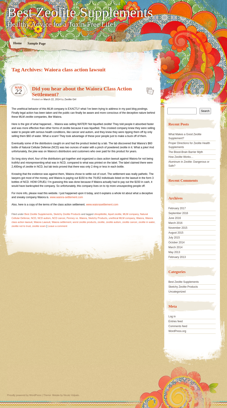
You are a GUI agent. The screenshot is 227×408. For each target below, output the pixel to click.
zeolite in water (147, 222)
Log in (172, 316)
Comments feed (177, 326)
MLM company (131, 214)
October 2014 (176, 242)
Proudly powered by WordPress (24, 395)
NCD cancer (58, 218)
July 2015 (174, 237)
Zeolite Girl (70, 99)
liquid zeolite (114, 214)
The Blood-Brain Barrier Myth (185, 152)
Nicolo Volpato (71, 395)
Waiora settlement (61, 222)
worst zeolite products (84, 222)
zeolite (101, 222)
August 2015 (175, 232)
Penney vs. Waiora (77, 218)
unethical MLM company (122, 218)
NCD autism (44, 218)
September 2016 (178, 213)
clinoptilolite (100, 214)
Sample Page (36, 43)
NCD (33, 218)
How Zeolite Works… (180, 156)
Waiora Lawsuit (42, 222)
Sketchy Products (97, 218)
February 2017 (177, 208)
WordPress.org (177, 331)
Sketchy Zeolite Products (67, 214)
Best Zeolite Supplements (80, 12)
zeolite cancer (129, 222)
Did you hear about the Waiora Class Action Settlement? (149, 90)
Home (17, 43)
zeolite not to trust (21, 226)
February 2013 (177, 257)
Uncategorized (177, 291)
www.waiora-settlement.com (66, 197)
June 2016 (174, 218)
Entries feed (175, 321)
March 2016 (175, 222)
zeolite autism (113, 222)
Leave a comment (57, 226)
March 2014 (175, 247)
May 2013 (174, 252)
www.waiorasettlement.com (102, 204)
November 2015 (177, 227)
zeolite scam (39, 226)
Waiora (140, 218)
